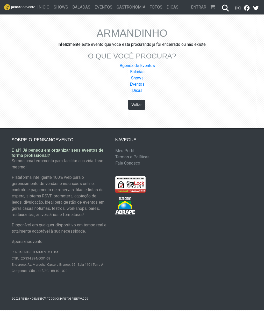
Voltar (136, 104)
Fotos (155, 7)
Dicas (173, 7)
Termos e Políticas (132, 156)
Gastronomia (131, 7)
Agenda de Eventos (137, 65)
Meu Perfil (124, 150)
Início (44, 7)
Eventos (103, 7)
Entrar (198, 7)
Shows (61, 7)
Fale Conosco (127, 163)
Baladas (81, 7)
